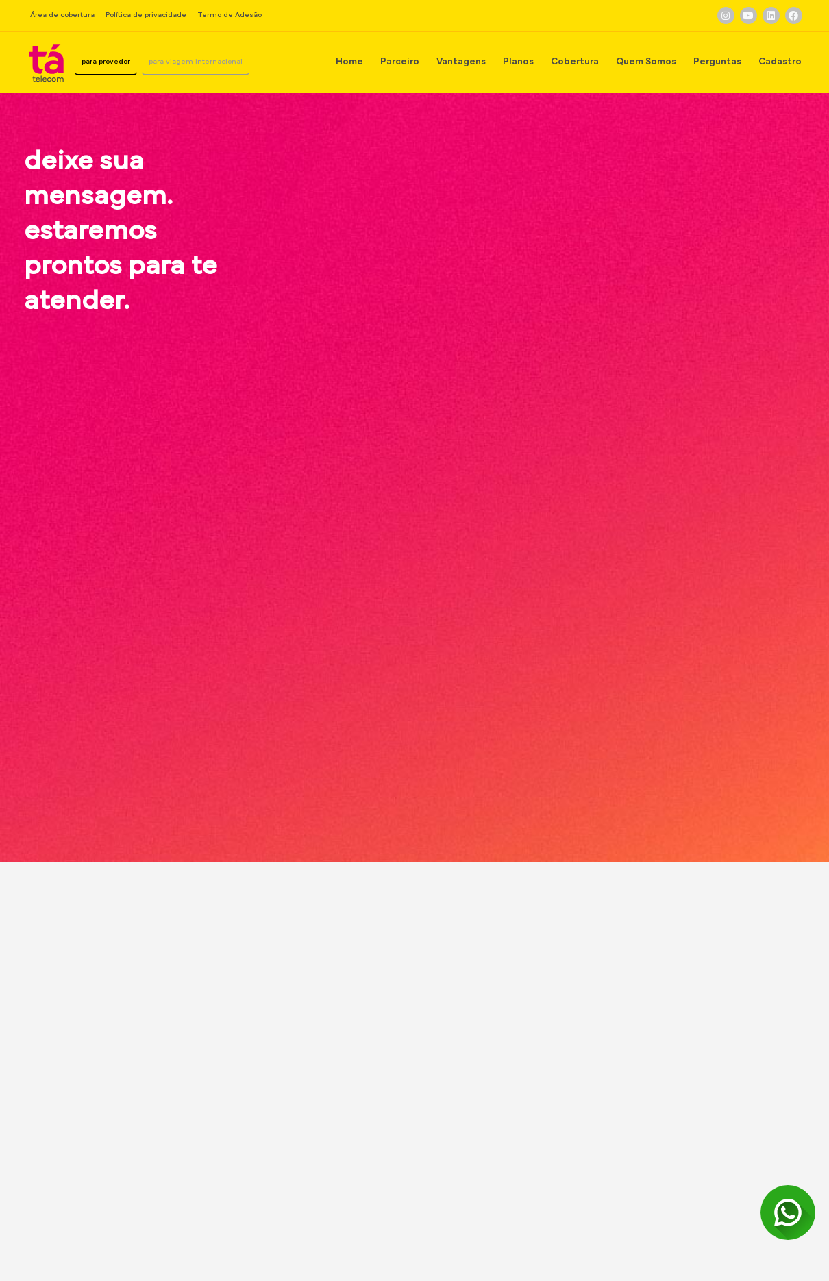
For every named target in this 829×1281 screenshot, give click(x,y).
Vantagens (461, 61)
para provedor (119, 61)
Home (349, 61)
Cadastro (780, 61)
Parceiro (399, 61)
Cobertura (575, 61)
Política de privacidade (146, 14)
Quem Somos (646, 61)
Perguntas (717, 61)
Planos (518, 61)
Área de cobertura (62, 14)
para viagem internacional (225, 61)
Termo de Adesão (229, 14)
